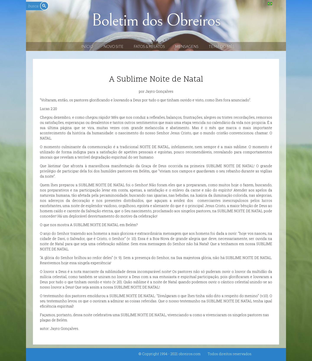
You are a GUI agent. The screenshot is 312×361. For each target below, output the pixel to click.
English (278, 3)
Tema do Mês (221, 46)
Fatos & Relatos (149, 46)
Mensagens (186, 46)
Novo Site (114, 46)
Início (87, 46)
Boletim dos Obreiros (156, 20)
